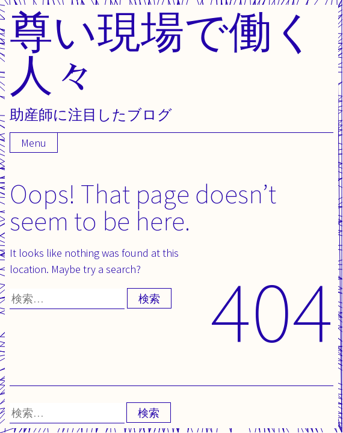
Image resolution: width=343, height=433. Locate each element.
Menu (33, 143)
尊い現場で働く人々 (163, 52)
